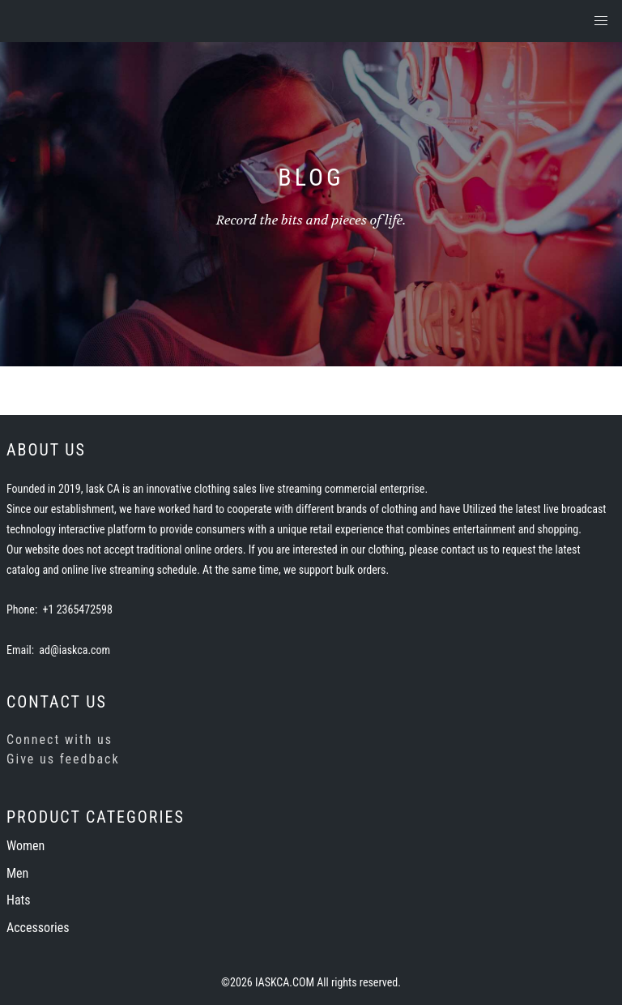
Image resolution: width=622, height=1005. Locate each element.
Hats (18, 900)
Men (17, 873)
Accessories (37, 927)
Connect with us (59, 739)
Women (25, 845)
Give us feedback (63, 759)
